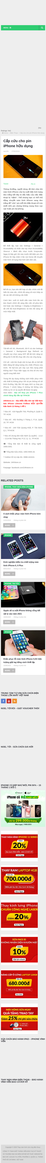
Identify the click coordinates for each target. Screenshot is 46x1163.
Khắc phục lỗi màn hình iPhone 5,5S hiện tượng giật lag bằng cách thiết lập (22, 660)
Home (6, 133)
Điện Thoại (14, 133)
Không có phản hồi (20, 520)
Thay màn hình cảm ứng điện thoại (29, 1147)
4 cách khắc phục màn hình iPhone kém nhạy (22, 515)
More (9, 525)
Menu (5, 28)
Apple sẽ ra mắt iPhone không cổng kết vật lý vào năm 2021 (21, 612)
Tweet (5, 184)
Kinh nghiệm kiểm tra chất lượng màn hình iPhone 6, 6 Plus (21, 563)
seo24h (6, 151)
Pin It (33, 184)
